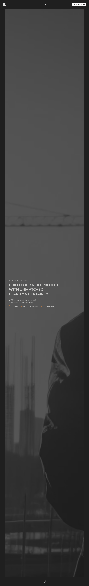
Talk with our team (79, 4)
